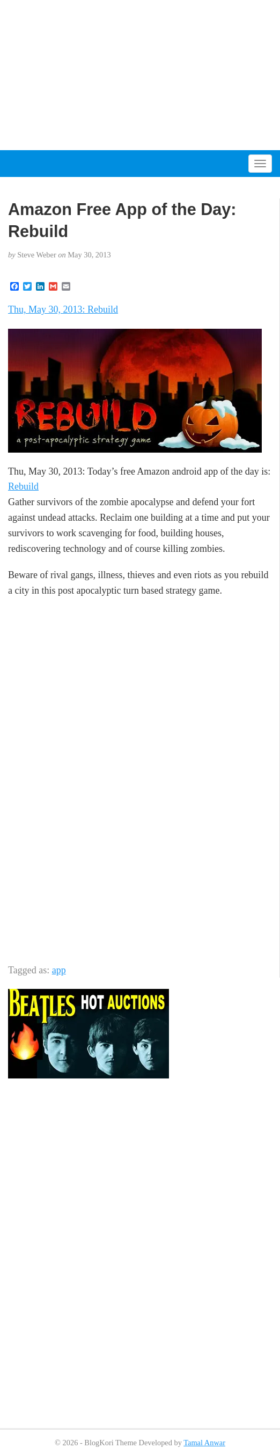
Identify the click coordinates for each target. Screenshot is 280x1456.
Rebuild (23, 486)
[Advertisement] (140, 75)
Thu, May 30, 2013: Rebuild (63, 309)
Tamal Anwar (204, 1442)
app (59, 970)
